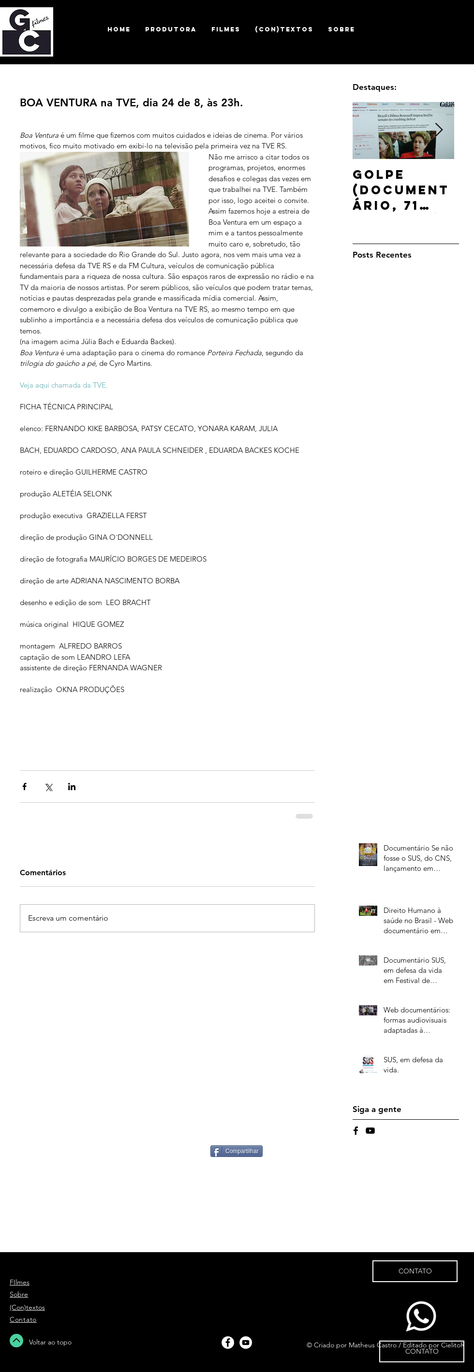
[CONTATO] (421, 1351)
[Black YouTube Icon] (370, 1130)
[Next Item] (438, 130)
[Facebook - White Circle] (228, 1342)
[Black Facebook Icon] (355, 1130)
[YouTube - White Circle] (245, 1342)
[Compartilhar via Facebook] (24, 786)
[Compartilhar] (236, 1151)
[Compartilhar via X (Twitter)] (48, 786)
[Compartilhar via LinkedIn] (71, 786)
